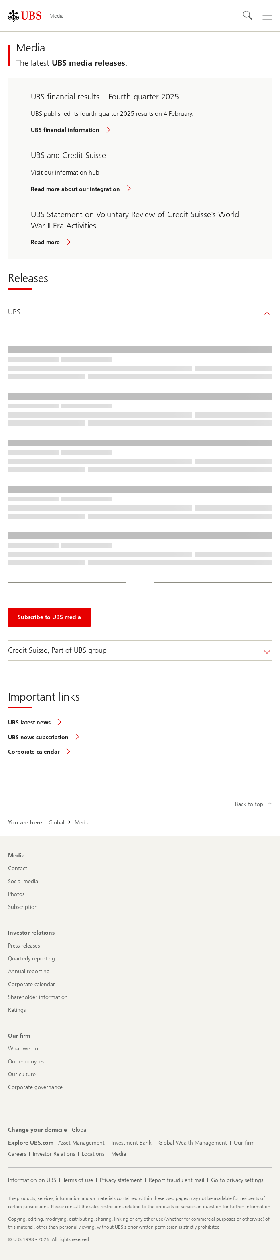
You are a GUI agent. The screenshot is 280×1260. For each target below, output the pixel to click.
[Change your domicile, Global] (79, 1130)
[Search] (248, 16)
